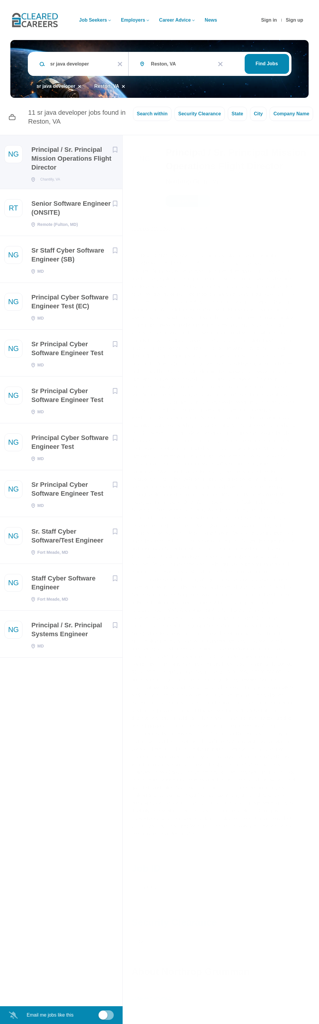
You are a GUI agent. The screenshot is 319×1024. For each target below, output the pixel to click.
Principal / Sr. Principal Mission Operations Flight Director (71, 158)
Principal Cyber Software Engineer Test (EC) (69, 303)
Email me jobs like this (50, 1014)
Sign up (294, 20)
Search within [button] (152, 113)
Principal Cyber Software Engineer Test (69, 444)
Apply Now (187, 201)
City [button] (258, 113)
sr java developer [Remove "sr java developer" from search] (56, 86)
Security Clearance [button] (199, 113)
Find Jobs (267, 63)
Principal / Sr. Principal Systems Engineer (66, 631)
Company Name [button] (291, 113)
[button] (306, 202)
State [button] (237, 113)
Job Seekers (93, 20)
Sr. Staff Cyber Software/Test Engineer (67, 537)
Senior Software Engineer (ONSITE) (71, 210)
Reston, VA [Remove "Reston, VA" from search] (106, 86)
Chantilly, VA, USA (151, 228)
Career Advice (175, 20)
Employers (133, 20)
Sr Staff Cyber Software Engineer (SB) (67, 256)
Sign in (269, 20)
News (211, 20)
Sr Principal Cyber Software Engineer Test (67, 350)
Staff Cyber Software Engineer (63, 584)
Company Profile (151, 998)
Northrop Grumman (194, 181)
